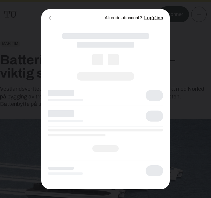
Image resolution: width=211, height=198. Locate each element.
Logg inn (153, 17)
